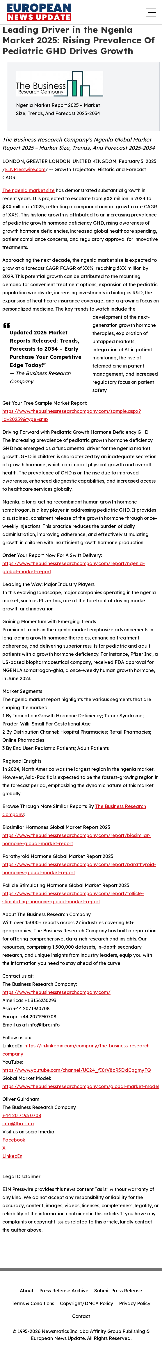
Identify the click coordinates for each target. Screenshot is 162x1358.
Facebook (13, 1140)
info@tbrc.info (18, 1123)
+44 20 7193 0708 (21, 1115)
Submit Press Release (118, 1290)
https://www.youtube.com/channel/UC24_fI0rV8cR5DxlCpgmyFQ (76, 1070)
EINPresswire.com (25, 169)
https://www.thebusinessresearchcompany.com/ (56, 992)
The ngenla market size (28, 190)
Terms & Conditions (33, 1303)
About (26, 1290)
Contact (81, 1316)
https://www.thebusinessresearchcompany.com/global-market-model (80, 1086)
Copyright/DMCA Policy (86, 1303)
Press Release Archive (63, 1290)
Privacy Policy (134, 1303)
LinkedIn (12, 1156)
